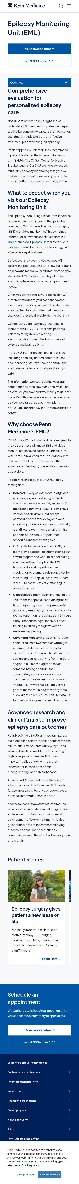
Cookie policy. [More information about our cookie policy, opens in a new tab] (30, 1165)
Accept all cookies (50, 1174)
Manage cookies (25, 1174)
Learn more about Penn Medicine (39, 1063)
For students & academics (39, 1139)
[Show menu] (68, 6)
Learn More (51, 959)
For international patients (39, 1082)
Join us (39, 1129)
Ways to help (39, 1091)
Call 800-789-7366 (39, 61)
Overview (16, 82)
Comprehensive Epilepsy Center (30, 242)
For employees (39, 1110)
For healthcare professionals (39, 1072)
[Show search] (60, 6)
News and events (39, 1120)
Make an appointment (39, 49)
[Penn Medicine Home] (26, 7)
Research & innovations (39, 1101)
